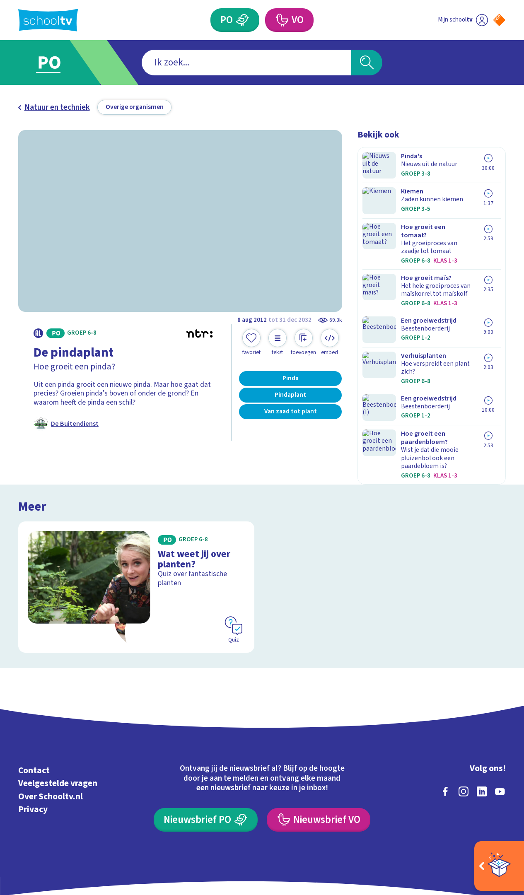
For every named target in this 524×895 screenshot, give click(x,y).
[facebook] (445, 746)
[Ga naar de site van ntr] (492, 819)
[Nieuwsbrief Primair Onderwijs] (206, 774)
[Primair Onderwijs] (242, 20)
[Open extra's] (499, 866)
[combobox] (246, 62)
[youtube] (500, 746)
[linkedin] (482, 746)
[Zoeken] (366, 62)
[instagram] (463, 746)
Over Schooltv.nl (50, 751)
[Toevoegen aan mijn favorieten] (251, 342)
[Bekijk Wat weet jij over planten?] (136, 541)
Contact (34, 725)
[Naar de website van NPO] (499, 20)
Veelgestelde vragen (57, 738)
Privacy (33, 764)
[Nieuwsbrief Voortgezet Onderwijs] (318, 774)
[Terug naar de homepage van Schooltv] (48, 20)
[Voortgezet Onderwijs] (281, 20)
